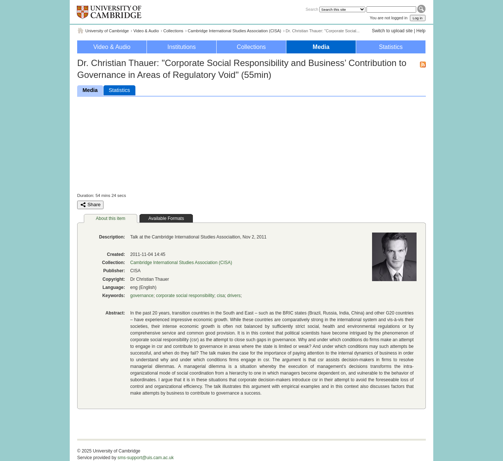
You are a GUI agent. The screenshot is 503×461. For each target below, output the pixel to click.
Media (321, 47)
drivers (233, 295)
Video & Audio (146, 31)
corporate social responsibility (185, 295)
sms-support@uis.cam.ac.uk (146, 457)
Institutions (181, 47)
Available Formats (166, 218)
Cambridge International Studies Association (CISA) (234, 31)
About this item (110, 218)
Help (420, 30)
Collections (173, 31)
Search (312, 9)
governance (142, 295)
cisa (220, 295)
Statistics (390, 47)
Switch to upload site (392, 30)
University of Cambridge (107, 31)
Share (90, 205)
